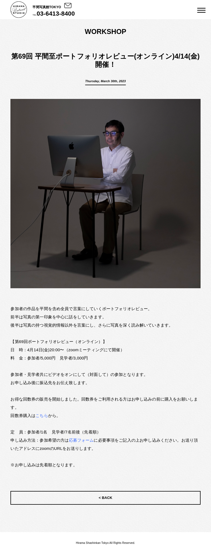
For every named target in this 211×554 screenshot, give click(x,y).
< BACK (105, 498)
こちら (41, 415)
